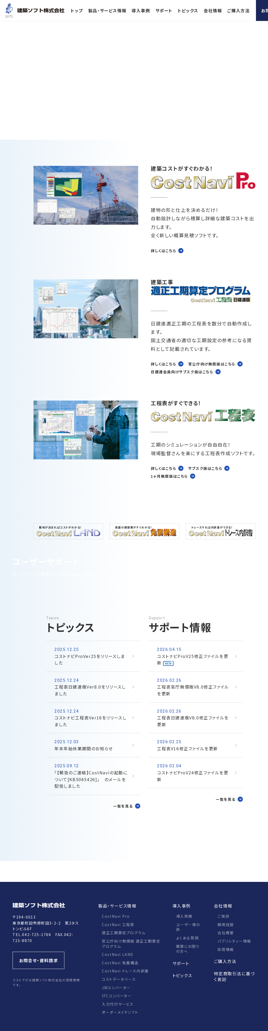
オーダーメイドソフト (120, 1012)
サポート (163, 10)
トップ (77, 10)
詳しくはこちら (163, 250)
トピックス (188, 10)
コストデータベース (119, 979)
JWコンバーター (116, 987)
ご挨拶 (223, 916)
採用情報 (225, 949)
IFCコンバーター (116, 995)
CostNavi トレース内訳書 (125, 970)
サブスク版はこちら (205, 468)
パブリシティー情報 (234, 941)
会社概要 (225, 932)
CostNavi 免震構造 (120, 962)
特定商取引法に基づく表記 (234, 976)
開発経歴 (225, 924)
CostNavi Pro (116, 916)
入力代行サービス (118, 1004)
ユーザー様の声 (188, 927)
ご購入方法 (238, 10)
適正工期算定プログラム (124, 932)
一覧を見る (123, 806)
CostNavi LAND (117, 954)
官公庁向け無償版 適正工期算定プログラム (131, 943)
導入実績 (184, 916)
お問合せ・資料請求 (38, 960)
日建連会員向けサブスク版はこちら (182, 371)
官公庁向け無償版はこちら (211, 364)
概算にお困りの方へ (188, 949)
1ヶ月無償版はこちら (169, 476)
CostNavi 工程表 (118, 924)
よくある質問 (187, 937)
